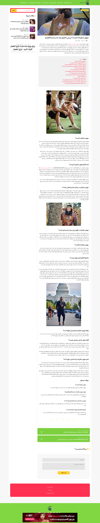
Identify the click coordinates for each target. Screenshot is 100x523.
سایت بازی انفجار (68, 3)
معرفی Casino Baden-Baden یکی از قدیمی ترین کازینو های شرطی (73, 439)
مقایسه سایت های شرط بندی (34, 3)
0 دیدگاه (77, 40)
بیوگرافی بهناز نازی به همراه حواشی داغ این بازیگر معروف (19, 30)
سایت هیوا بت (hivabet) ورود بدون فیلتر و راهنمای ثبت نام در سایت (20, 37)
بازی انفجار (82, 3)
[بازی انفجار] (87, 2)
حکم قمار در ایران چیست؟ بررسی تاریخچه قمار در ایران (76, 432)
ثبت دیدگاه (63, 473)
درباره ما (50, 490)
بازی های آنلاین (23, 2)
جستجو (13, 10)
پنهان (81, 59)
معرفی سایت (60, 3)
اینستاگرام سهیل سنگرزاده (45, 168)
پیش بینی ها (45, 2)
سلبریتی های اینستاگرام (74, 44)
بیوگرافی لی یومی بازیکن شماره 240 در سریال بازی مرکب (19, 22)
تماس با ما (50, 487)
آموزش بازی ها (53, 3)
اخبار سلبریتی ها (85, 10)
